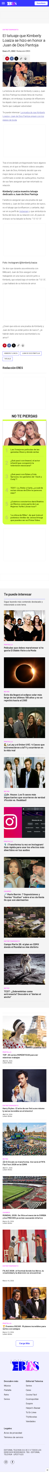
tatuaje (7, 359)
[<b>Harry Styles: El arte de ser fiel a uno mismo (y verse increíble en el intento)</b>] (24, 1085)
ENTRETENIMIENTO (10, 30)
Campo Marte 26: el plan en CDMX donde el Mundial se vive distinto (21, 946)
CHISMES (7, 891)
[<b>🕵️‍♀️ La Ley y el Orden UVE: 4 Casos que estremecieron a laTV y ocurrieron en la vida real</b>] (24, 722)
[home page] (11, 3)
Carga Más (24, 1343)
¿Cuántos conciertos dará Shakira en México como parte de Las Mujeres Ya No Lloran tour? (27, 504)
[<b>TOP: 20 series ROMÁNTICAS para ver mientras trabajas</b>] (24, 1032)
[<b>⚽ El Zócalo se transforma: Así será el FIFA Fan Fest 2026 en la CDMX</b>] (24, 1139)
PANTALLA (8, 645)
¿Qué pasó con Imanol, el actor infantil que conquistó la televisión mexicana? (25, 463)
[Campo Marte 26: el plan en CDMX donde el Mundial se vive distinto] (24, 922)
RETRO (6, 692)
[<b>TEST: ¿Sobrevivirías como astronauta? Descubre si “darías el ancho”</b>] (24, 969)
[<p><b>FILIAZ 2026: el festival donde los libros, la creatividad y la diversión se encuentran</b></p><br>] (24, 1246)
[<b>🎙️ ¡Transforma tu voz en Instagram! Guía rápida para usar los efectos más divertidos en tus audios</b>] (24, 822)
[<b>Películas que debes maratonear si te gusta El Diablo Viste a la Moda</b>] (24, 625)
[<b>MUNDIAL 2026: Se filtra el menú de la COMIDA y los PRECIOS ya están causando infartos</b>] (24, 1192)
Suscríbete (41, 3)
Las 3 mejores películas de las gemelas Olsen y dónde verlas (24, 450)
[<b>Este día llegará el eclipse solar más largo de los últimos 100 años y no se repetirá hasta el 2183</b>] (24, 672)
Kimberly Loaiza (10, 353)
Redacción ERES (23, 51)
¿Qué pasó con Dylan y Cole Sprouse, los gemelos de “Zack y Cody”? (26, 476)
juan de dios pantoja (31, 353)
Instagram (24, 211)
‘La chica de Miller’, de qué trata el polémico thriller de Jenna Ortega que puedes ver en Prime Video (26, 517)
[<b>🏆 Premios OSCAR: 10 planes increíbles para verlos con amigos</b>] (24, 1303)
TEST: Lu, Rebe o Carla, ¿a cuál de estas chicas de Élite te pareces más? (26, 490)
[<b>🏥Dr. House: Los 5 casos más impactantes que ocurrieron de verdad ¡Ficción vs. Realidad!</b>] (24, 772)
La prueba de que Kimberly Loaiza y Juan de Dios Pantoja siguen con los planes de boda (24, 116)
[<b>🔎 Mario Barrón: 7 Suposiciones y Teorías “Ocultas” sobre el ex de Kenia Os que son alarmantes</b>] (24, 872)
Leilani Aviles (7, 1063)
